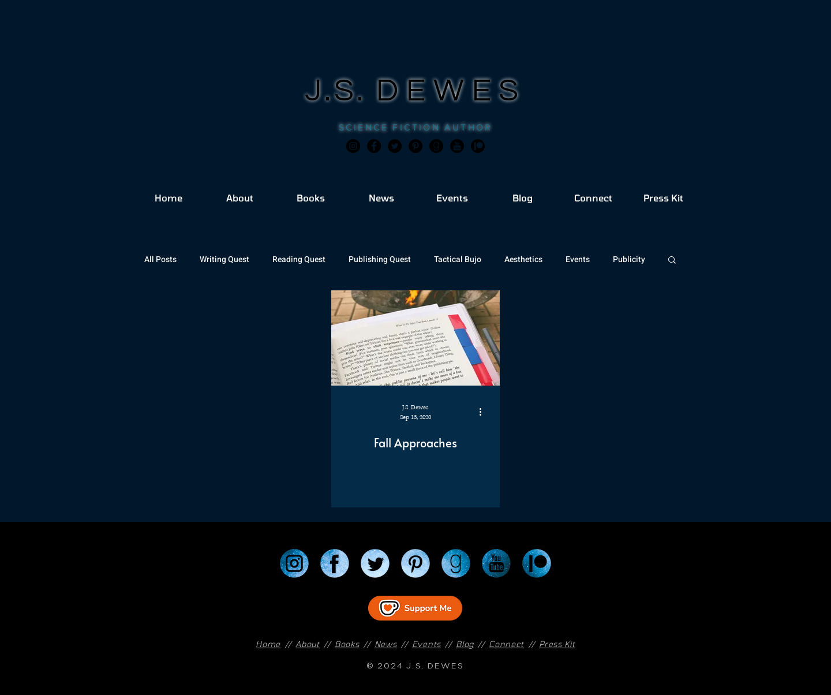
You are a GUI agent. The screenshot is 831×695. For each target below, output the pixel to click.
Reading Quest (298, 259)
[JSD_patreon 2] (478, 146)
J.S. (341, 90)
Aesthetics (523, 259)
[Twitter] (395, 146)
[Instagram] (353, 146)
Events (578, 259)
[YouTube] (496, 563)
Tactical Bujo (457, 259)
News (386, 644)
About (307, 644)
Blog (465, 644)
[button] (672, 261)
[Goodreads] (436, 146)
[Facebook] (374, 146)
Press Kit (557, 644)
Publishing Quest (380, 259)
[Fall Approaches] (415, 338)
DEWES (451, 90)
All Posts (160, 259)
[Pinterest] (415, 146)
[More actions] (484, 412)
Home (268, 644)
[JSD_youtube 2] (457, 146)
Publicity (629, 259)
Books (347, 644)
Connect (506, 644)
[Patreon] (536, 563)
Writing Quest (224, 259)
